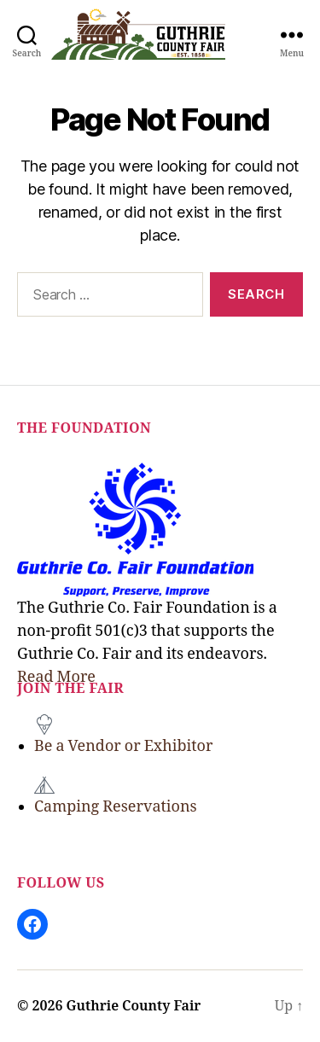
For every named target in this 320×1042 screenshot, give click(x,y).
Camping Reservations (115, 807)
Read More (56, 677)
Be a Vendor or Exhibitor (123, 746)
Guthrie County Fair (134, 1006)
